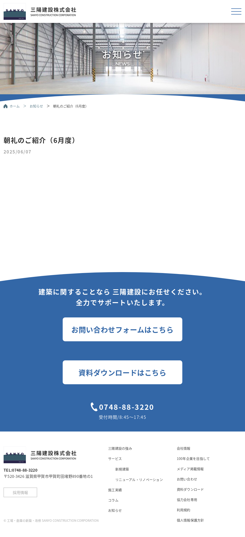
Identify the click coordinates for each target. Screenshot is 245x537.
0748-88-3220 (126, 406)
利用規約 (183, 509)
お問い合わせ (187, 479)
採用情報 (20, 492)
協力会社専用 (187, 499)
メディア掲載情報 (190, 468)
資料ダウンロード (190, 489)
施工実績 (115, 489)
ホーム (15, 106)
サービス (115, 458)
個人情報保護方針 (190, 520)
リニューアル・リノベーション (139, 479)
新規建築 (122, 469)
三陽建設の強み (120, 448)
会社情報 (183, 448)
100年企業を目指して (193, 458)
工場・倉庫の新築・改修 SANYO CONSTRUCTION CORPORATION (53, 520)
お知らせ (36, 106)
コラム (113, 500)
